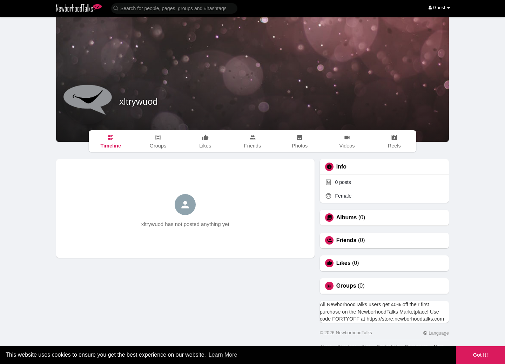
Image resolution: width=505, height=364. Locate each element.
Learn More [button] (223, 355)
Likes (343, 263)
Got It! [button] (480, 355)
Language (436, 333)
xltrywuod (138, 101)
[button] (174, 8)
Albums (346, 217)
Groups (346, 286)
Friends (346, 240)
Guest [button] (439, 7)
